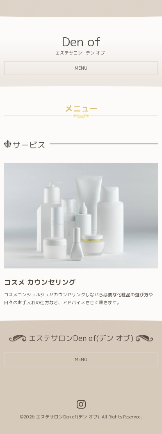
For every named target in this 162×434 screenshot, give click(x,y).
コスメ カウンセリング (40, 282)
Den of (81, 41)
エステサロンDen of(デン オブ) (67, 417)
